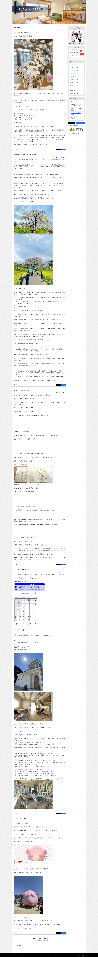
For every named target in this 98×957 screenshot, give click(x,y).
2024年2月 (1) (74, 79)
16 (83, 54)
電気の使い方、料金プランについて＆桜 (25, 154)
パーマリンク (18, 149)
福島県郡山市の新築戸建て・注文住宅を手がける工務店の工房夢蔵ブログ (49, 12)
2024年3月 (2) (74, 76)
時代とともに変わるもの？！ (22, 390)
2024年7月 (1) (74, 65)
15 (80, 54)
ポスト (59, 149)
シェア (64, 149)
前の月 (35, 939)
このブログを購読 (75, 125)
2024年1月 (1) (74, 82)
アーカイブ (73, 62)
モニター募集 (27, 928)
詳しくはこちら (18, 651)
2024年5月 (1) (74, 70)
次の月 (45, 939)
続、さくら (17, 27)
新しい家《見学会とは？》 (21, 569)
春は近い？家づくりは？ (21, 818)
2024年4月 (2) (74, 73)
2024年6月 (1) (74, 67)
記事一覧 (40, 940)
